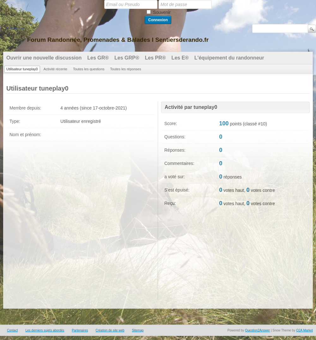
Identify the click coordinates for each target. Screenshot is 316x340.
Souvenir (161, 12)
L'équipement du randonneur (229, 57)
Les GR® (98, 57)
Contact (12, 330)
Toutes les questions (89, 69)
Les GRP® (126, 57)
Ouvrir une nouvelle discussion (44, 57)
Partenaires (80, 330)
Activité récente (55, 69)
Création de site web (109, 330)
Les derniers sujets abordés (44, 330)
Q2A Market (304, 330)
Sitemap (138, 330)
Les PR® (155, 57)
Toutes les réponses (125, 69)
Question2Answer (257, 330)
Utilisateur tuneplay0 (22, 69)
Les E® (180, 57)
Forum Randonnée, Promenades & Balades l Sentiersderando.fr (118, 39)
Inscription (15, 28)
